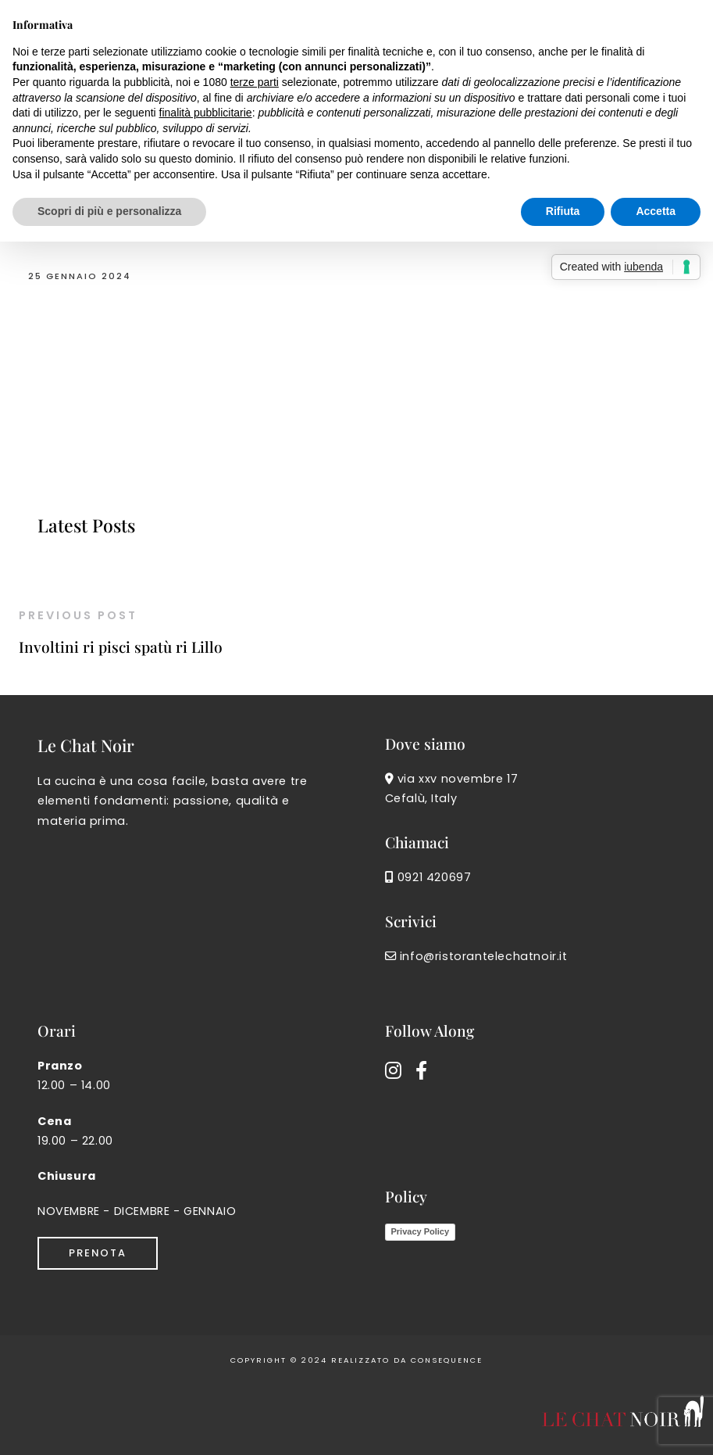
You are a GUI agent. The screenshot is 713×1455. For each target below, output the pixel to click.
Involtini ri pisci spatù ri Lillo (121, 646)
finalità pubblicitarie (205, 112)
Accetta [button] (656, 211)
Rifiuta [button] (563, 211)
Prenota (98, 1252)
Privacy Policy (420, 1231)
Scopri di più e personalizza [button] (109, 211)
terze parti (254, 82)
